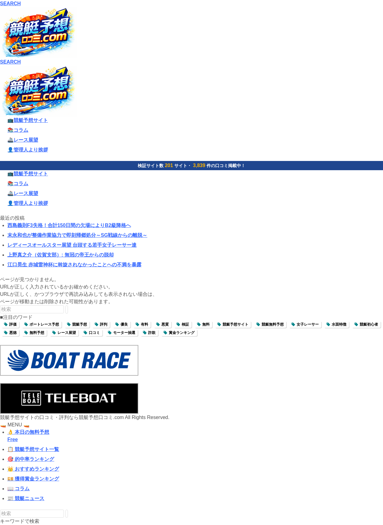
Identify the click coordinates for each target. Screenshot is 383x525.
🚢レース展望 (22, 140)
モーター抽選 (124, 333)
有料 (144, 324)
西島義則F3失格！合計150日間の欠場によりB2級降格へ (69, 225)
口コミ (94, 333)
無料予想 (37, 333)
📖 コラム (18, 488)
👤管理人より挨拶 (27, 149)
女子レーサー (308, 324)
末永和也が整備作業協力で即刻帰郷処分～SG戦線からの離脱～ (77, 235)
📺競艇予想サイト (27, 120)
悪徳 (13, 333)
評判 (103, 324)
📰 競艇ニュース (25, 498)
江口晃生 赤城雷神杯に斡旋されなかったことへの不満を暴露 (74, 264)
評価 (13, 324)
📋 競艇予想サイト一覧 (33, 449)
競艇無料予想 (273, 324)
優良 (124, 324)
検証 (185, 324)
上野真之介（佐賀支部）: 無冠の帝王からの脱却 (60, 254)
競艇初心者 (369, 324)
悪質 (165, 324)
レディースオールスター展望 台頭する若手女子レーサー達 (71, 245)
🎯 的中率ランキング (30, 459)
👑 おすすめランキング (33, 469)
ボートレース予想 (44, 324)
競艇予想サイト (235, 324)
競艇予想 (79, 324)
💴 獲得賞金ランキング (33, 478)
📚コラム (17, 130)
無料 (206, 324)
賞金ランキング (182, 333)
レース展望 (66, 333)
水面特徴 (339, 324)
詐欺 (152, 333)
